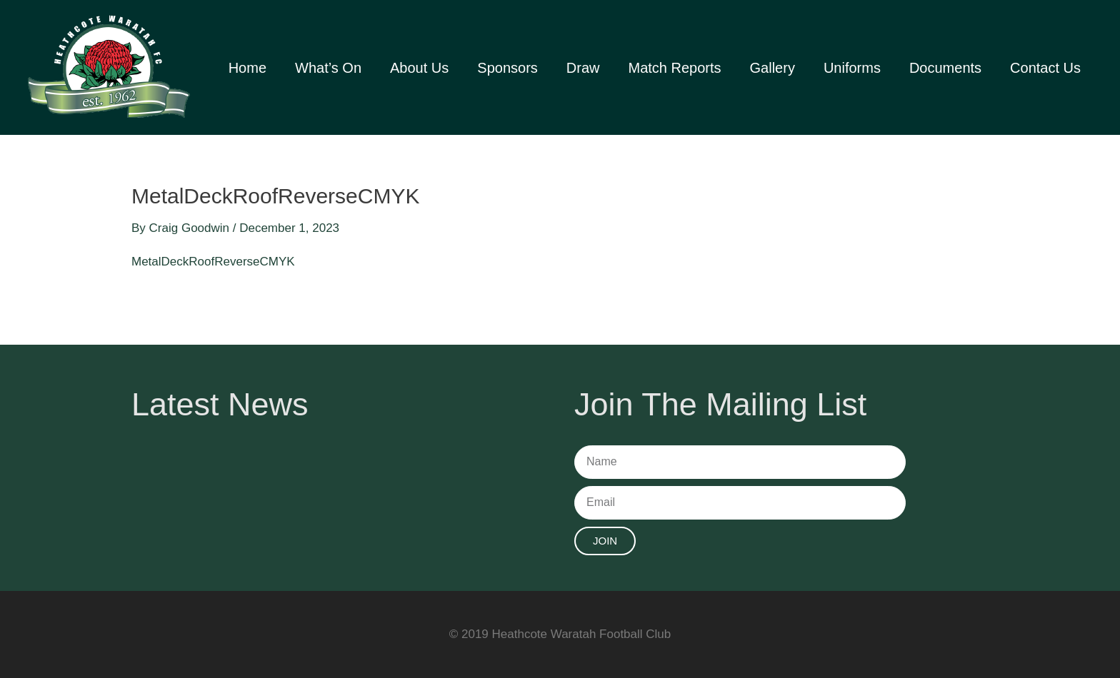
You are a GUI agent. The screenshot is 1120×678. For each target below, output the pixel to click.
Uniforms (852, 68)
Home (247, 68)
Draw (583, 68)
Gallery (772, 68)
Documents (945, 68)
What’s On (328, 68)
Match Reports (674, 68)
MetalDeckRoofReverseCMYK (213, 261)
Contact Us (1045, 68)
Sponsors (507, 68)
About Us (419, 68)
